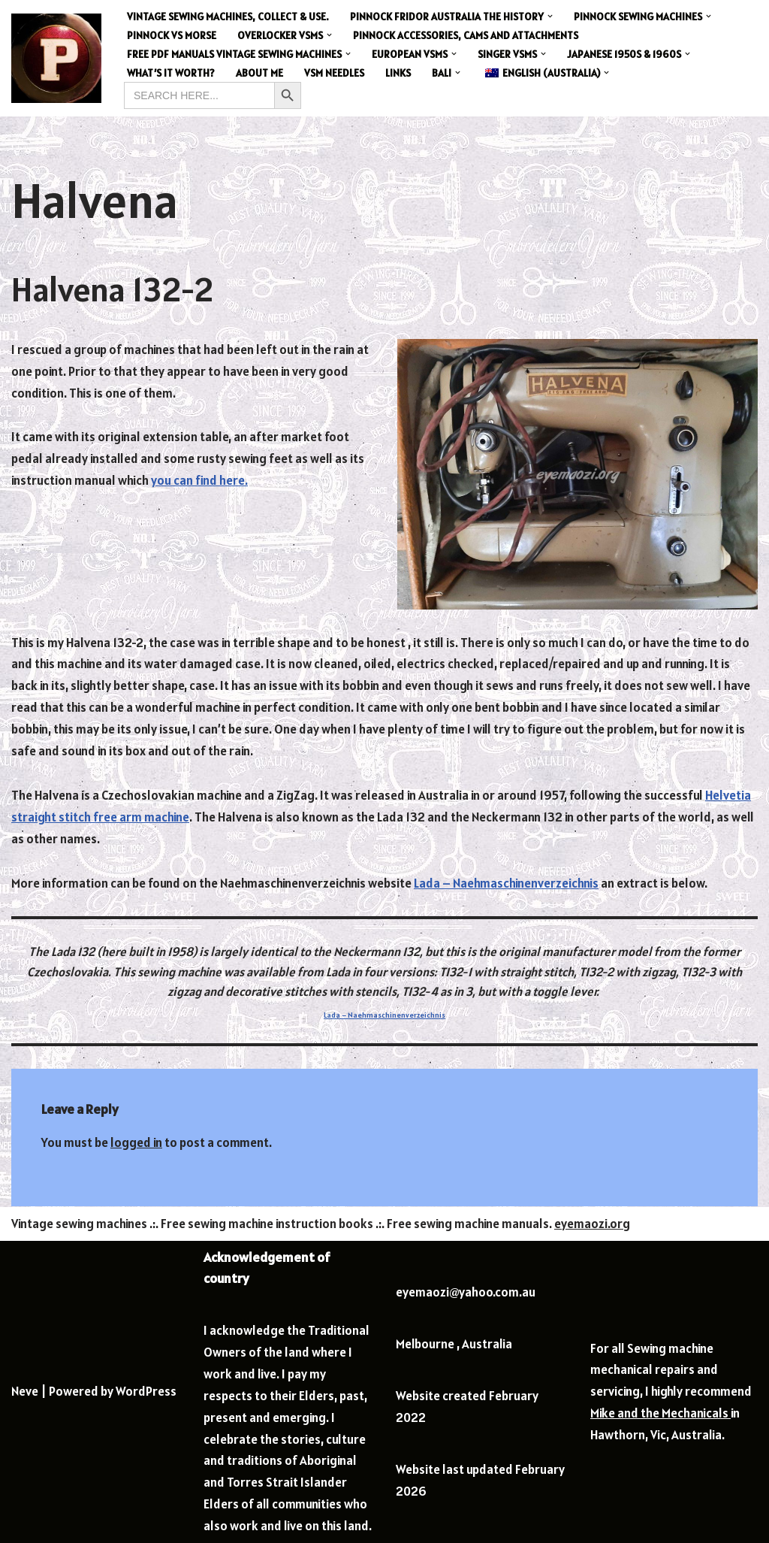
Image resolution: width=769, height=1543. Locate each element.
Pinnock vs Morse (171, 35)
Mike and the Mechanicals (660, 1413)
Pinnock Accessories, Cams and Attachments (465, 35)
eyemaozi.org (592, 1223)
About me (259, 73)
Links (398, 73)
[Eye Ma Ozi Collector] (56, 58)
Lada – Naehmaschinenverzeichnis (506, 883)
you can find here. (199, 480)
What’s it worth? (171, 73)
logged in (136, 1142)
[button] (550, 16)
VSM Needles (334, 73)
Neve (24, 1391)
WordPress (146, 1391)
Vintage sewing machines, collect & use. (228, 16)
